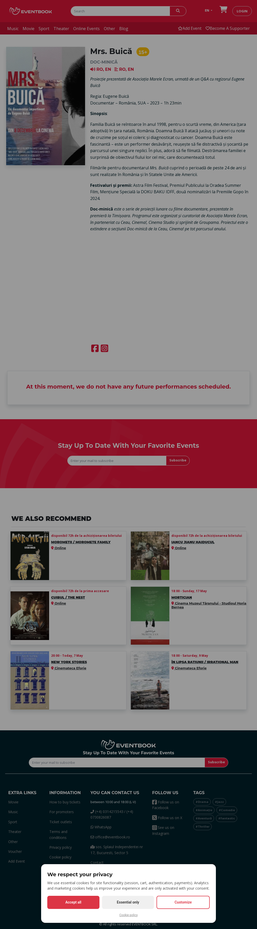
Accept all (73, 902)
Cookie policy (128, 915)
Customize (183, 902)
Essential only (128, 902)
